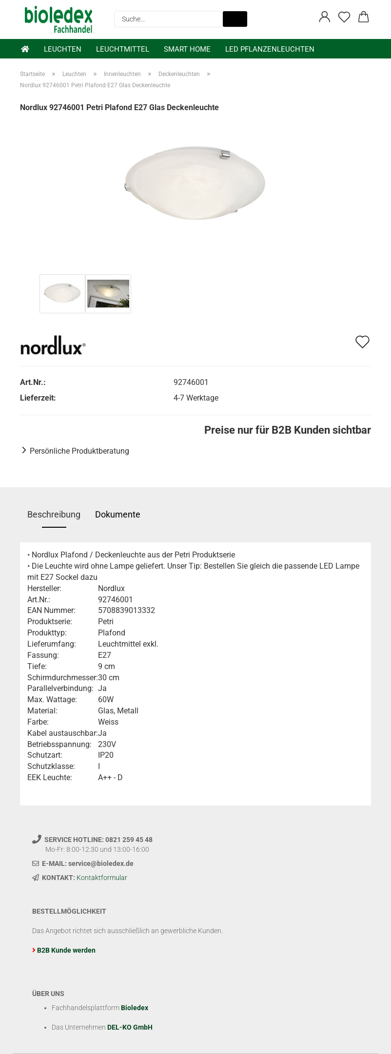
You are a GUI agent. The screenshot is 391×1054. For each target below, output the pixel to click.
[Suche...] (235, 19)
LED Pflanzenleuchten (269, 49)
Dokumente (117, 514)
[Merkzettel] (344, 17)
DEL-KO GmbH (130, 1027)
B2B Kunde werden (66, 950)
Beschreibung (53, 514)
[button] (324, 17)
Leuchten (62, 49)
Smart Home (187, 49)
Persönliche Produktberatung (79, 451)
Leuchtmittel (122, 49)
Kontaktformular (102, 878)
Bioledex (134, 1008)
